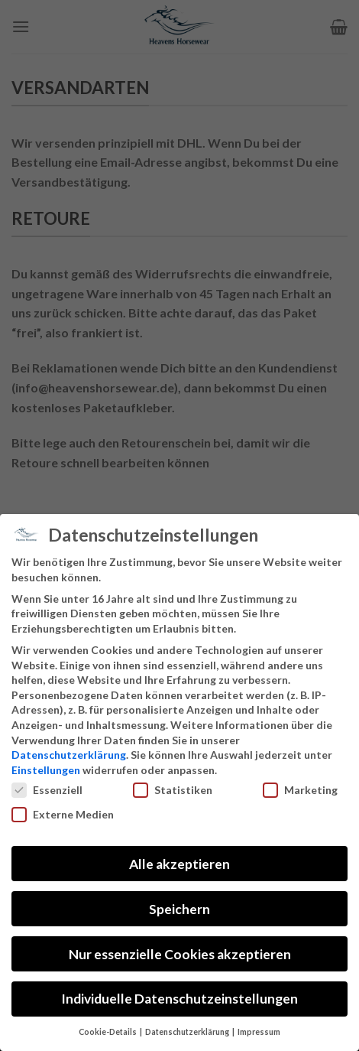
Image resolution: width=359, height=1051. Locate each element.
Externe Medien (62, 814)
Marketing (300, 790)
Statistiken (172, 790)
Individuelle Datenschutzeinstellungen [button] (179, 999)
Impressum (259, 1031)
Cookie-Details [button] (108, 1031)
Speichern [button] (179, 909)
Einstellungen (45, 769)
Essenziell (46, 790)
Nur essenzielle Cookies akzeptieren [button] (180, 954)
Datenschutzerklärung (68, 754)
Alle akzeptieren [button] (179, 864)
